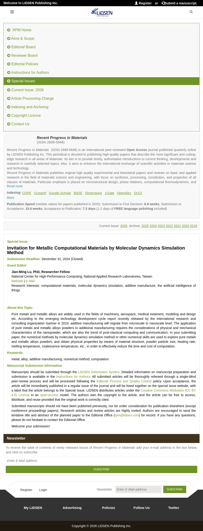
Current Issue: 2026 (25, 90)
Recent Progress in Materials (62, 138)
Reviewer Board (22, 55)
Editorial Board (21, 47)
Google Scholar (60, 193)
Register (143, 3)
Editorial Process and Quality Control (124, 381)
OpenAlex (124, 193)
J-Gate (109, 193)
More (10, 197)
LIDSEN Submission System (99, 372)
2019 (193, 226)
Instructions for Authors (28, 72)
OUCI (138, 193)
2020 (185, 226)
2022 (169, 226)
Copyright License (24, 115)
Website (17, 281)
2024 (153, 226)
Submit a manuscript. (179, 3)
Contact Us (18, 124)
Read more (15, 186)
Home (19, 30)
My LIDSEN (33, 508)
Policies (108, 508)
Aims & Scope (20, 38)
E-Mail (30, 281)
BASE (78, 193)
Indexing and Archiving (27, 107)
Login (43, 490)
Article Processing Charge (30, 98)
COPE (26, 193)
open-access (49, 395)
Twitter (173, 508)
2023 (161, 226)
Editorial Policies (22, 64)
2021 (177, 226)
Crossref (40, 193)
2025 (145, 226)
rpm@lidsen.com (127, 415)
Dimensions (93, 193)
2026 (123, 226)
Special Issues (21, 81)
